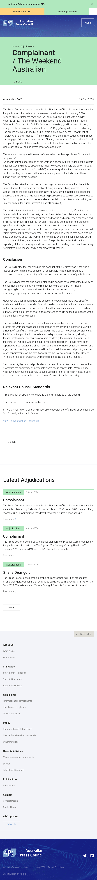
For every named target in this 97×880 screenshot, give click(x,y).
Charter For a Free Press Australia (19, 735)
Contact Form (9, 807)
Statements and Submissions (17, 729)
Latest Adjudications (67, 11)
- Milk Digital (21, 874)
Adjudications (27, 46)
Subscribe (12, 824)
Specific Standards (12, 679)
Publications (9, 785)
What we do (9, 651)
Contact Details (10, 801)
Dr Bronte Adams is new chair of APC (26, 4)
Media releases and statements (18, 757)
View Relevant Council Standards (21, 420)
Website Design (9, 874)
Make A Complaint (22, 11)
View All (12, 607)
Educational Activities (13, 770)
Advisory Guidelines (12, 685)
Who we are (9, 657)
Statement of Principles (14, 673)
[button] (87, 22)
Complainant (13, 500)
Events (6, 763)
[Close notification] (92, 4)
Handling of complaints (14, 707)
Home (15, 46)
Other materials (10, 742)
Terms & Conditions (56, 867)
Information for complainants (17, 701)
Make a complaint (12, 713)
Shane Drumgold (17, 572)
